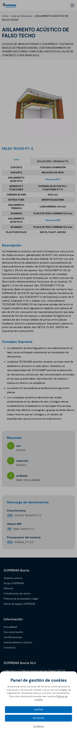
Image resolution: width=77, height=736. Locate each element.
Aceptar (38, 709)
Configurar (38, 726)
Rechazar (38, 718)
